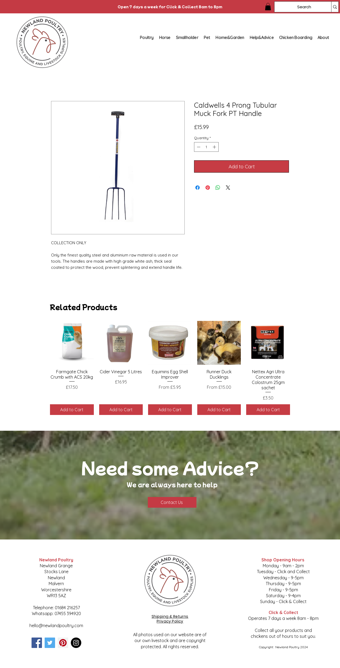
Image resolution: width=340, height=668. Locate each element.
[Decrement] (198, 147)
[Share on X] (228, 187)
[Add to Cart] (72, 409)
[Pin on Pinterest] (207, 187)
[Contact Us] (172, 502)
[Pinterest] (63, 643)
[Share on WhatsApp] (218, 187)
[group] (170, 368)
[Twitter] (50, 643)
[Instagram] (76, 643)
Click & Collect (283, 612)
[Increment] (215, 147)
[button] (268, 6)
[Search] (299, 7)
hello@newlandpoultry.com (56, 625)
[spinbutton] (206, 147)
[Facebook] (37, 643)
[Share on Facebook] (197, 187)
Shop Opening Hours (283, 559)
